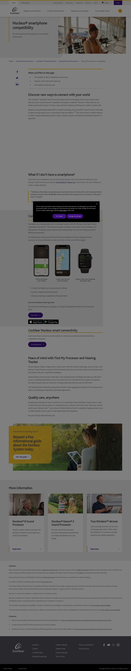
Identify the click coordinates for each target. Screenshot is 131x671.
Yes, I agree (59, 216)
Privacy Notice (63, 210)
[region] (66, 211)
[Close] (96, 204)
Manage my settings (75, 216)
